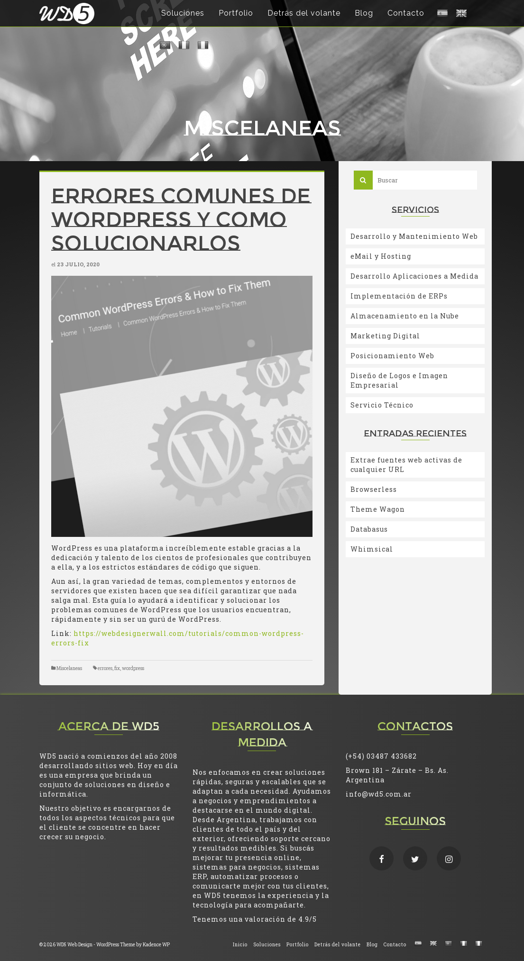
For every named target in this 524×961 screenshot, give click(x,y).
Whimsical (371, 548)
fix (117, 668)
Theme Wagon (377, 509)
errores (105, 668)
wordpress (133, 668)
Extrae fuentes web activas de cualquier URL (406, 464)
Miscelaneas (69, 668)
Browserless (373, 489)
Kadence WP (156, 945)
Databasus (369, 529)
